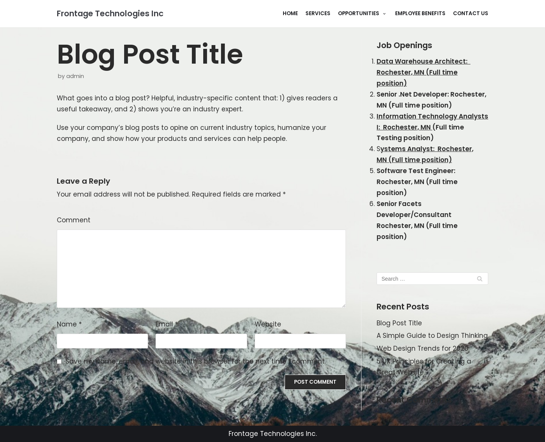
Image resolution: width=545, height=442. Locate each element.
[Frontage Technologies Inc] (110, 13)
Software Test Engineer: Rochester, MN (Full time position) (417, 181)
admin (75, 76)
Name (69, 324)
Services (317, 13)
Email (167, 324)
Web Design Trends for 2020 (423, 348)
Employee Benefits (420, 13)
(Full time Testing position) (432, 127)
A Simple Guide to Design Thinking (432, 335)
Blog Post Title (399, 323)
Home (290, 13)
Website (268, 324)
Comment (73, 220)
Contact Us (470, 13)
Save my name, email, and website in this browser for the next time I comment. (195, 361)
